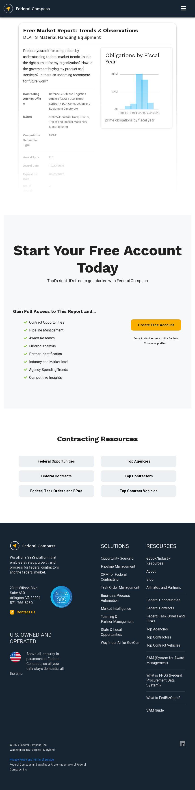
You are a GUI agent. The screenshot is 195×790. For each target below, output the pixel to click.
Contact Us (26, 612)
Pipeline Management (118, 566)
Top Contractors (139, 476)
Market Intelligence (116, 608)
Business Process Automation (115, 598)
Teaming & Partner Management (117, 619)
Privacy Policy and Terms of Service (32, 759)
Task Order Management (120, 587)
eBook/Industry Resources (158, 560)
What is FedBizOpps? (163, 698)
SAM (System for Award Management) (165, 660)
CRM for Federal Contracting (114, 577)
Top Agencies (138, 461)
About (151, 571)
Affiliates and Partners (163, 587)
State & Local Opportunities (111, 632)
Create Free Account (156, 325)
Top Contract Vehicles (139, 491)
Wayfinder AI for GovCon (120, 643)
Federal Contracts (56, 476)
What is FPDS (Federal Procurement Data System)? (164, 680)
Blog (150, 579)
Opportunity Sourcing (117, 558)
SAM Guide (155, 710)
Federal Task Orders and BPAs (56, 491)
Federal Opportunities (56, 461)
